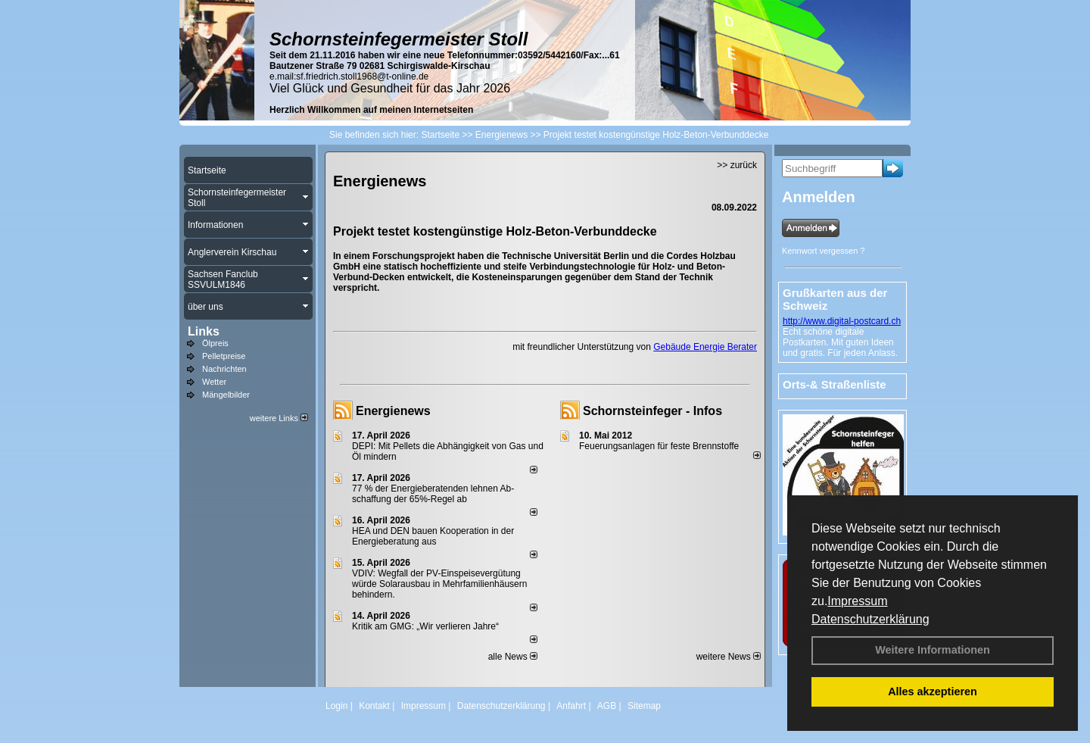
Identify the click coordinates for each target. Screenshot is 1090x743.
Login (336, 706)
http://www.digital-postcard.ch (842, 321)
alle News (512, 656)
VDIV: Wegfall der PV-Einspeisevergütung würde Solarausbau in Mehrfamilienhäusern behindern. (439, 584)
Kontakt (374, 706)
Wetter (214, 381)
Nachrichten (224, 368)
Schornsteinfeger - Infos (652, 410)
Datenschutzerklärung (870, 619)
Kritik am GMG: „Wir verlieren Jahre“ (425, 626)
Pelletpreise (223, 356)
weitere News (728, 656)
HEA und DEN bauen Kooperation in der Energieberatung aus (433, 536)
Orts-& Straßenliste (834, 384)
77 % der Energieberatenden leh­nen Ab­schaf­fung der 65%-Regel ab (433, 493)
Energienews (393, 410)
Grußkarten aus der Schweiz (835, 299)
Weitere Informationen (932, 650)
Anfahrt (571, 706)
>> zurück (737, 165)
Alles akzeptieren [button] (932, 691)
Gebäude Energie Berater (705, 347)
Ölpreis (215, 343)
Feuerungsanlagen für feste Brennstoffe (659, 446)
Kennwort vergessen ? (823, 250)
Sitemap (644, 706)
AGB (606, 706)
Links (204, 331)
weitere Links (279, 418)
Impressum (857, 601)
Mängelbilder (226, 394)
